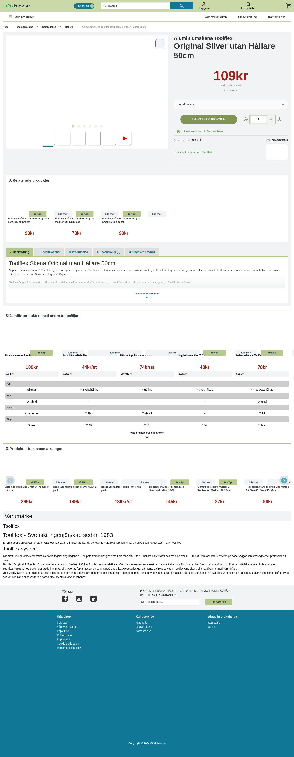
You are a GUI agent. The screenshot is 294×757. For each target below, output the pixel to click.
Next (283, 480)
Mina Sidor (142, 622)
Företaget (62, 622)
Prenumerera (219, 602)
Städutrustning (25, 27)
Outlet (211, 626)
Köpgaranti (63, 639)
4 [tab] (90, 126)
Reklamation (64, 635)
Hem (5, 27)
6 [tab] (101, 126)
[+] (279, 119)
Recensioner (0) (108, 252)
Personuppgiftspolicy (69, 647)
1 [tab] (73, 126)
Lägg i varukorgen (208, 119)
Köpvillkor (63, 631)
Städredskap (49, 27)
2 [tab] (78, 126)
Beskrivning (19, 252)
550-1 (197, 140)
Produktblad (78, 252)
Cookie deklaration (68, 643)
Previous (10, 480)
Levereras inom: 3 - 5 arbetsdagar (203, 131)
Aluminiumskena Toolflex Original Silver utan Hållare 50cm (114, 27)
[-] (246, 119)
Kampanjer (214, 622)
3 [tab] (84, 126)
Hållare (69, 27)
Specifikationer (49, 252)
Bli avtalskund (144, 626)
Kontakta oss (143, 631)
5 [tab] (95, 126)
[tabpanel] (87, 80)
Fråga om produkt (142, 252)
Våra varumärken (67, 626)
